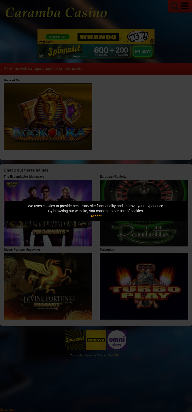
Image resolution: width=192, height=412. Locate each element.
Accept (96, 216)
